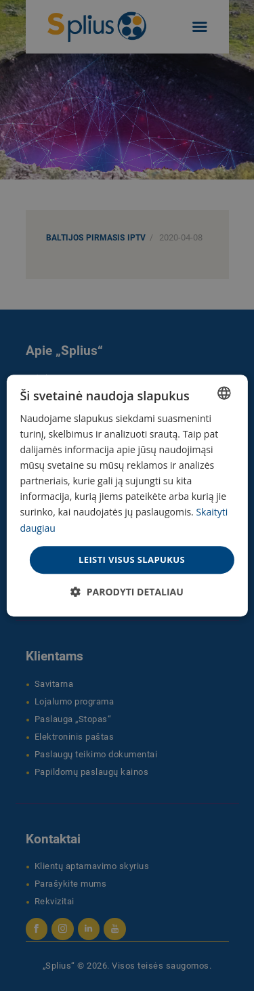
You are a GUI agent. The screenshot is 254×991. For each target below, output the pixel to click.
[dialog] (126, 496)
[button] (127, 591)
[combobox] (224, 393)
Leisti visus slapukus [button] (132, 559)
